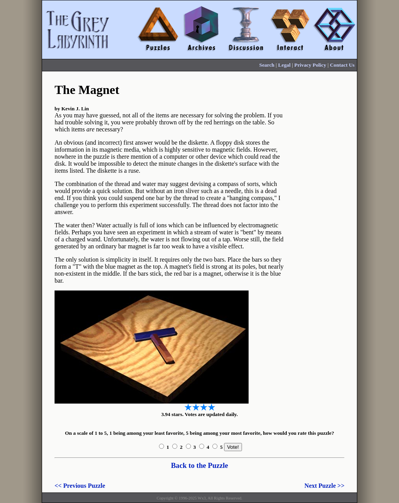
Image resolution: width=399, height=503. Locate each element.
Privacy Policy (310, 65)
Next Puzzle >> (324, 485)
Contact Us (342, 65)
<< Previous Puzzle (80, 485)
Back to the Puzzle (199, 465)
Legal (284, 65)
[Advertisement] (322, 198)
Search (266, 65)
